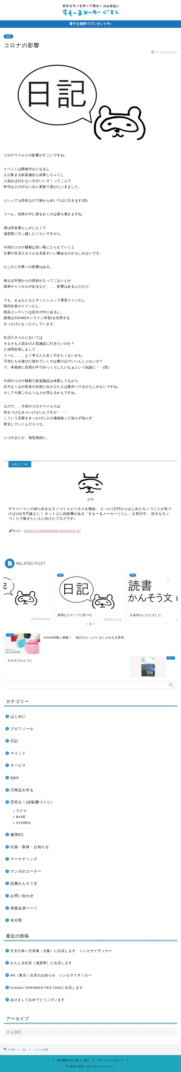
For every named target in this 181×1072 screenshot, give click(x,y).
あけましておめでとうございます (37, 1000)
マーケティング (24, 859)
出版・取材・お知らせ (29, 847)
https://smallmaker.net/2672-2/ (52, 530)
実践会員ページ (24, 908)
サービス (18, 765)
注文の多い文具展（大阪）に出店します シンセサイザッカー (63, 951)
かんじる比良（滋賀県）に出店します (41, 963)
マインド (18, 753)
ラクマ (21, 811)
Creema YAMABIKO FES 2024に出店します (46, 987)
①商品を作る (22, 790)
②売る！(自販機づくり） (32, 802)
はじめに (18, 716)
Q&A (14, 777)
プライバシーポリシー (110, 1060)
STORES (23, 823)
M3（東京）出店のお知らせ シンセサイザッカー (51, 975)
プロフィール (22, 729)
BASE (21, 817)
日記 (8, 36)
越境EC (17, 834)
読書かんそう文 (24, 883)
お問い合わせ (22, 896)
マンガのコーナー (25, 871)
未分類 (16, 920)
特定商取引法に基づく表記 (73, 1060)
